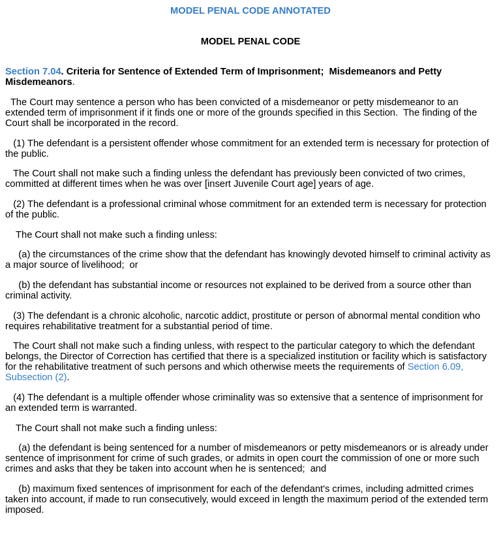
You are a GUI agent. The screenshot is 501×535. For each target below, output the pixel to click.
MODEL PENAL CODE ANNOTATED (250, 10)
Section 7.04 (33, 71)
